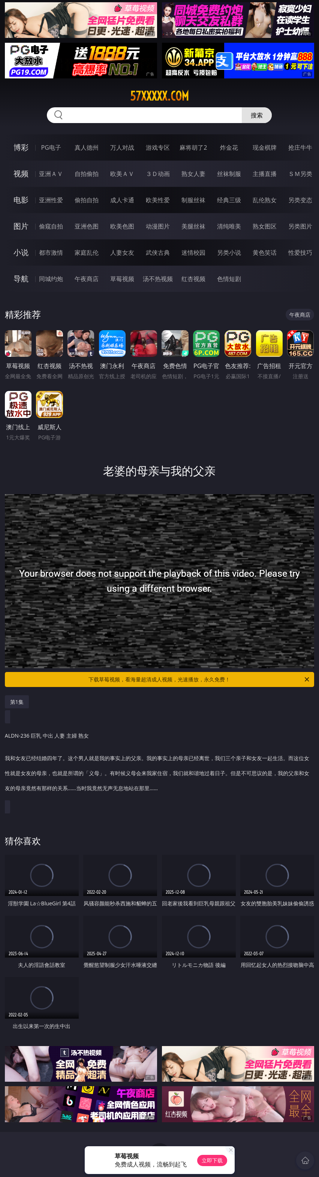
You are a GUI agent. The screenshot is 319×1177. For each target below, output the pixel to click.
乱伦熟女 (265, 200)
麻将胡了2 (193, 147)
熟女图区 (265, 226)
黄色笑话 (265, 252)
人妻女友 (122, 252)
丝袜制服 (229, 174)
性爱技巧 (300, 252)
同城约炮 (51, 279)
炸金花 (229, 147)
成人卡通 (122, 200)
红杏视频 (193, 279)
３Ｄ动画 (158, 174)
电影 (20, 200)
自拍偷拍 (87, 174)
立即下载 (212, 1160)
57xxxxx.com (159, 96)
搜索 (257, 115)
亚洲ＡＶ (51, 174)
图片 (20, 226)
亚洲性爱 (51, 200)
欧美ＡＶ (122, 174)
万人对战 (122, 147)
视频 (20, 173)
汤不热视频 (158, 279)
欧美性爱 (158, 200)
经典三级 (229, 200)
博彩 (20, 147)
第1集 (17, 701)
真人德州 (87, 147)
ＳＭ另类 (300, 174)
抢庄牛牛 (300, 147)
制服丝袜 (193, 200)
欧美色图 (122, 226)
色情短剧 (229, 279)
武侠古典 (158, 252)
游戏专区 (158, 147)
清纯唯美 (229, 226)
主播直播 (265, 174)
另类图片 (300, 226)
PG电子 (51, 147)
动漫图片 (158, 226)
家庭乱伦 (87, 252)
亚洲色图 (87, 226)
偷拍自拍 (87, 200)
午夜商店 (87, 279)
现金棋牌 (265, 147)
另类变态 (300, 200)
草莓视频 (122, 279)
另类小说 (229, 252)
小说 (20, 252)
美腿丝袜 (193, 226)
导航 (20, 279)
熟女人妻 (193, 174)
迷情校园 (193, 252)
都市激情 (51, 252)
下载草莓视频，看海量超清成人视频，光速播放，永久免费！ (199, 679)
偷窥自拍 (51, 226)
